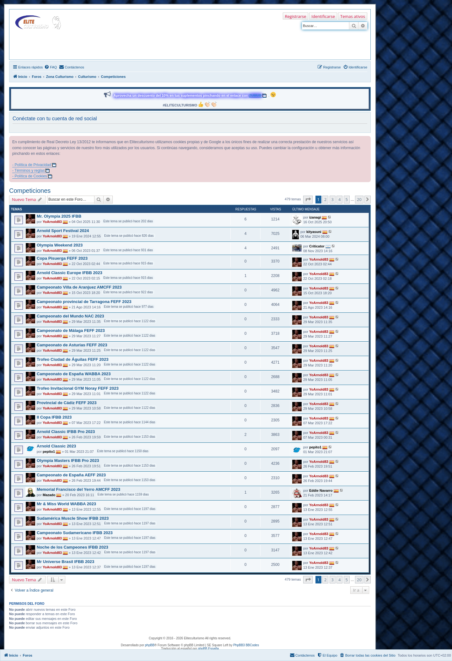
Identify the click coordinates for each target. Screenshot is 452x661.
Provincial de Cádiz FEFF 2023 (67, 402)
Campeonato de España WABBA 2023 (73, 373)
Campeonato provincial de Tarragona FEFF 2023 (84, 301)
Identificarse (323, 16)
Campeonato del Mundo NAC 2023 (70, 316)
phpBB (149, 645)
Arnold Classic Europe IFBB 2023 (69, 272)
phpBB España (208, 648)
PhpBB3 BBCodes (246, 645)
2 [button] (325, 199)
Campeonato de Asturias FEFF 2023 (72, 345)
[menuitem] (50, 67)
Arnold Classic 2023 (56, 446)
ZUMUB (255, 95)
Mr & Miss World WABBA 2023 (66, 503)
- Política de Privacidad (31, 165)
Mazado (49, 495)
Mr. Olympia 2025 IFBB (59, 216)
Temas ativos (352, 16)
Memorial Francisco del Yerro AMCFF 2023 (78, 489)
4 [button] (339, 199)
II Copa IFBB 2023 (54, 417)
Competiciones (30, 190)
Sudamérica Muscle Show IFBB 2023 (73, 518)
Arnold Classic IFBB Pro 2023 (66, 431)
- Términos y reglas (28, 170)
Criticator (317, 246)
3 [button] (332, 199)
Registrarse (295, 16)
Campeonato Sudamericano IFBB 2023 (75, 532)
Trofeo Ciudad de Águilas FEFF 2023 (73, 359)
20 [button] (359, 199)
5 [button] (347, 199)
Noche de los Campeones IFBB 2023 (72, 547)
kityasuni (313, 231)
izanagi (315, 217)
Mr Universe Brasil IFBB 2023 (65, 561)
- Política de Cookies (29, 176)
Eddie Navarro (321, 490)
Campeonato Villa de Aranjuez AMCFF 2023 (79, 287)
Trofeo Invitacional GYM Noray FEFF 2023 (78, 388)
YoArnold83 (52, 222)
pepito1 (49, 451)
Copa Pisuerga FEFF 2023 (62, 258)
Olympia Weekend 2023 (60, 245)
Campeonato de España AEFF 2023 (71, 475)
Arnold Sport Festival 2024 (63, 230)
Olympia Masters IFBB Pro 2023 (68, 460)
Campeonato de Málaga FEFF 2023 (71, 330)
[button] (308, 199)
